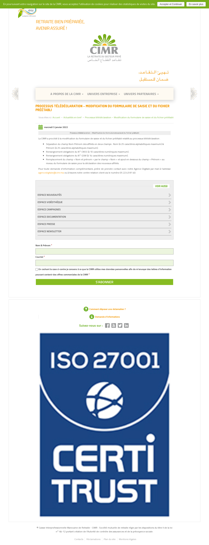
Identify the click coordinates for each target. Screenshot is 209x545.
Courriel (40, 257)
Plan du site (110, 539)
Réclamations (93, 539)
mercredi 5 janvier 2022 (53, 127)
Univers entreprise (103, 94)
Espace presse (46, 224)
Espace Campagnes (49, 209)
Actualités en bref (72, 117)
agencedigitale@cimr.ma (51, 172)
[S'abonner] (104, 282)
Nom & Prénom (43, 245)
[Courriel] (104, 263)
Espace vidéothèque (50, 202)
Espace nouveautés (50, 195)
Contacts (78, 539)
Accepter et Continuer (171, 4)
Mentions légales (127, 539)
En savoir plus (196, 4)
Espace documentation (52, 217)
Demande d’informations (104, 317)
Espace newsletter (49, 231)
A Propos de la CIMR (66, 94)
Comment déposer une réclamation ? (105, 309)
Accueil (56, 117)
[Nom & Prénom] (104, 251)
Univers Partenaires (141, 94)
